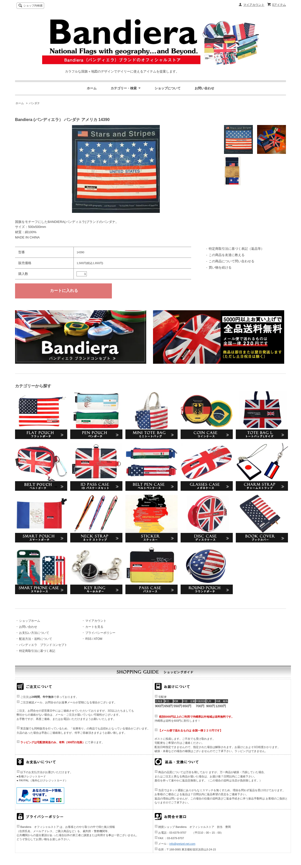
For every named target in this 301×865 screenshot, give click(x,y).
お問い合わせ (204, 88)
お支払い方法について (34, 633)
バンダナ (34, 103)
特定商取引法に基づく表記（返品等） (236, 249)
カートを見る (94, 627)
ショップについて (168, 88)
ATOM (98, 639)
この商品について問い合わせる (231, 261)
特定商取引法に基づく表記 (37, 651)
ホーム (92, 88)
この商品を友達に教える (227, 255)
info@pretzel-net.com (182, 843)
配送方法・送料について (35, 639)
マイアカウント (253, 5)
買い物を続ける (220, 267)
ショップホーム (29, 621)
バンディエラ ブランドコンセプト (43, 645)
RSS (88, 639)
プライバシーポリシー (100, 633)
